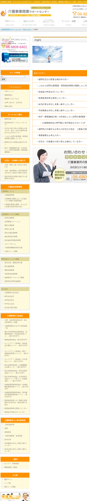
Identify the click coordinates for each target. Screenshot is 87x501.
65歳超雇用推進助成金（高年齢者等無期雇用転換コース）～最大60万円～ (15, 394)
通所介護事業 (9, 225)
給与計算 (7, 439)
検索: (1, 76)
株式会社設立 (9, 296)
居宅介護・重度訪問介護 (13, 263)
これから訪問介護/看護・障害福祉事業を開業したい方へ (16, 137)
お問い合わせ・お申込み (13, 102)
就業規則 (7, 432)
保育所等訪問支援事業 (12, 281)
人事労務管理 (9, 425)
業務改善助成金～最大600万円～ (16, 340)
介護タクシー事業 (10, 251)
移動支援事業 (9, 270)
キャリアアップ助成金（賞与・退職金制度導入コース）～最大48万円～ (16, 353)
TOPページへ (9, 91)
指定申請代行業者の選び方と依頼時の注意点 (15, 178)
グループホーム (10, 244)
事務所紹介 (8, 95)
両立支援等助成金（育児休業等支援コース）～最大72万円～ (15, 372)
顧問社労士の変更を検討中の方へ (15, 143)
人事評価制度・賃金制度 (13, 436)
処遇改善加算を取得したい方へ (15, 408)
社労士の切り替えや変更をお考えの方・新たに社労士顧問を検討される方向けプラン (15, 130)
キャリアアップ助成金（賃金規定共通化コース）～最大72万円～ (15, 345)
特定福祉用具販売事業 (12, 240)
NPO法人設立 (9, 304)
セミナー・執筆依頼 (11, 463)
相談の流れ (8, 106)
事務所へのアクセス (11, 99)
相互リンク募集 (10, 487)
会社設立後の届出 (10, 307)
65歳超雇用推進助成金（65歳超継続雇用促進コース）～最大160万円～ (16, 387)
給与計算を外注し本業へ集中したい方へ (15, 450)
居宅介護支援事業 (10, 233)
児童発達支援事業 (10, 274)
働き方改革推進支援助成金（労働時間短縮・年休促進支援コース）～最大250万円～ (15, 334)
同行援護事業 (9, 266)
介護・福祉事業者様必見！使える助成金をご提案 (15, 321)
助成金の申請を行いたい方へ (15, 412)
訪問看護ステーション (12, 222)
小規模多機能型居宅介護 (13, 248)
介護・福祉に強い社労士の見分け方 (15, 166)
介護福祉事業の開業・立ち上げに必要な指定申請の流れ (15, 205)
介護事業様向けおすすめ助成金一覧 (15, 327)
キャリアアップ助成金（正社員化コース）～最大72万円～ (15, 360)
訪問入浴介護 (9, 229)
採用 (6, 428)
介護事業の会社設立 (11, 293)
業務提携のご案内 (10, 467)
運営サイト (8, 479)
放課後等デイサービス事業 (14, 277)
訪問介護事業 (9, 218)
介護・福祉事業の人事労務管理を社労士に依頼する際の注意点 (15, 172)
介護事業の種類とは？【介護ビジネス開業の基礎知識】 (15, 200)
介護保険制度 (9, 195)
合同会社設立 (9, 300)
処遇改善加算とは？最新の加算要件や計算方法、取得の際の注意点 (15, 402)
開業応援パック (10, 119)
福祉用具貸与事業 (10, 236)
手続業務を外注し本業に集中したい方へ (15, 444)
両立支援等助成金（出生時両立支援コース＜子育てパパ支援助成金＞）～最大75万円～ (15, 379)
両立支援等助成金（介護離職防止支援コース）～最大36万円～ (15, 366)
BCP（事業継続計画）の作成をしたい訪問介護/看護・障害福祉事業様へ (16, 150)
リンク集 (7, 483)
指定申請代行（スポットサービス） (15, 124)
